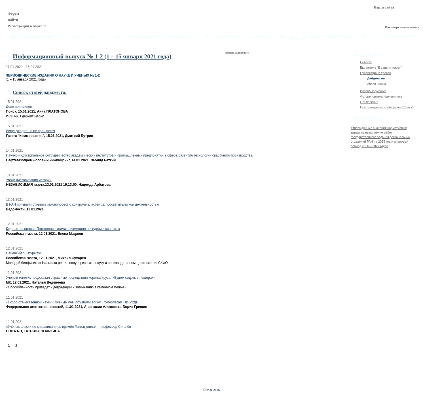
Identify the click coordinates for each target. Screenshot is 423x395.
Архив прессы (377, 83)
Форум (13, 13)
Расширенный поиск (402, 27)
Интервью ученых (373, 91)
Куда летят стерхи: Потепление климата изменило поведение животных (63, 229)
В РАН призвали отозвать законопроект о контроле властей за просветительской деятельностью (82, 204)
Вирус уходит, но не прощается (30, 131)
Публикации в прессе (375, 73)
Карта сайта (384, 7)
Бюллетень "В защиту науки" (381, 67)
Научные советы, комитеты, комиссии (163, 36)
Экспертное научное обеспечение (90, 36)
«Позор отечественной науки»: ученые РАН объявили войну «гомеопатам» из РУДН (72, 302)
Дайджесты (376, 78)
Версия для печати (237, 52)
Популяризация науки (299, 36)
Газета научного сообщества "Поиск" (386, 107)
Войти (13, 20)
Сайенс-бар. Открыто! (23, 253)
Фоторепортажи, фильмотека (381, 96)
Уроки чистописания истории (29, 180)
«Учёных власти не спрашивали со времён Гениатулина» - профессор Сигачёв (68, 327)
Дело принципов (19, 107)
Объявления (369, 101)
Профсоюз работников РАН (388, 36)
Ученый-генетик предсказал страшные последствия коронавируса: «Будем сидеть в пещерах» (80, 278)
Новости (366, 62)
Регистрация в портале (27, 26)
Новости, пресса (341, 36)
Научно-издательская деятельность (238, 36)
